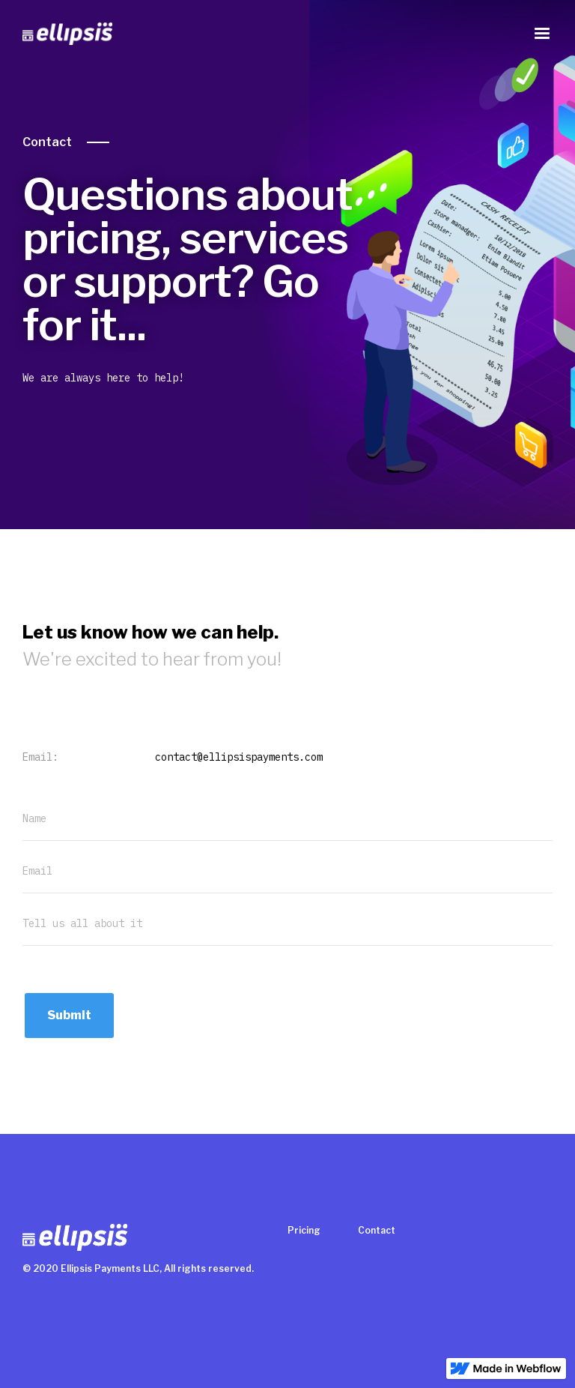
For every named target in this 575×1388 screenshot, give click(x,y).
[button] (542, 33)
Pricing (304, 1230)
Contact (47, 142)
